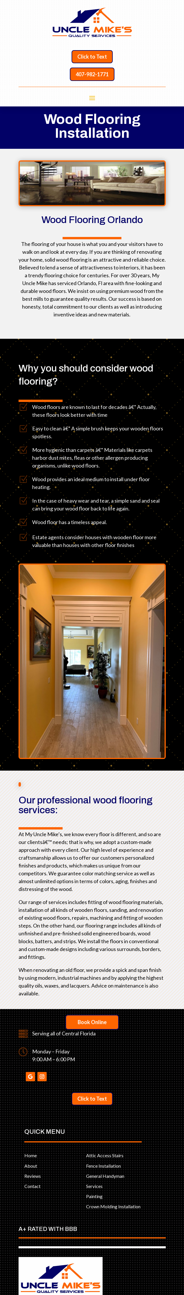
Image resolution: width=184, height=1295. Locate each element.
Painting (94, 1196)
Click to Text (92, 56)
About (30, 1166)
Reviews (32, 1176)
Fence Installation (103, 1166)
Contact (32, 1186)
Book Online (92, 1022)
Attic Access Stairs (104, 1155)
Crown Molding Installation (113, 1206)
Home (30, 1155)
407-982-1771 (92, 74)
